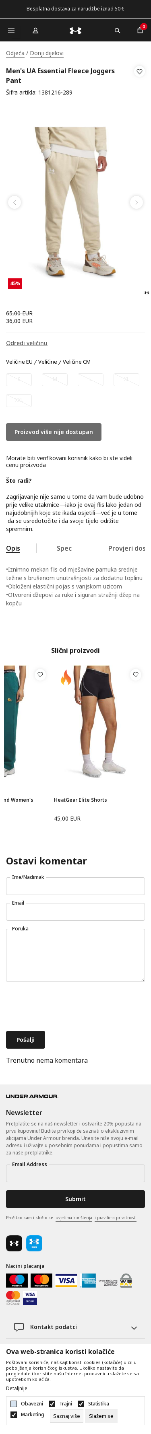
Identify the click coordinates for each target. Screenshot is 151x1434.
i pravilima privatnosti (116, 1217)
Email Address (29, 1164)
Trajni (65, 1403)
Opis (13, 548)
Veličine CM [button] (77, 362)
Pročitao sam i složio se (71, 1218)
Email (18, 902)
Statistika (98, 1403)
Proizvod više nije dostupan (53, 432)
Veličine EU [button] (19, 362)
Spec (64, 548)
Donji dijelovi (47, 53)
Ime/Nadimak (28, 877)
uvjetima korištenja (74, 1217)
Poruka (20, 928)
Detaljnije (16, 1388)
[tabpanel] (75, 202)
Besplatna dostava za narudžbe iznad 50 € (75, 8)
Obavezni (32, 1403)
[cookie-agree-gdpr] (101, 1416)
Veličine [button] (47, 362)
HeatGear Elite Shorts (80, 799)
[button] (139, 82)
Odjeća (15, 53)
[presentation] (67, 1007)
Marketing (32, 1414)
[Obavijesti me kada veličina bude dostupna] (19, 379)
